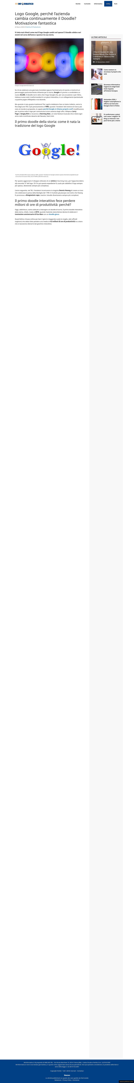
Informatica (98, 4)
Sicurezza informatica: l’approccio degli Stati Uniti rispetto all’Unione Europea (112, 88)
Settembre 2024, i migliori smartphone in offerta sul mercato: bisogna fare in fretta (112, 102)
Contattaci (80, 1071)
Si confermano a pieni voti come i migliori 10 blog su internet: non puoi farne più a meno (112, 117)
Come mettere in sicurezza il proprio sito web (112, 72)
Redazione (58, 1080)
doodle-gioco (54, 214)
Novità (78, 4)
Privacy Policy (67, 1080)
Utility (108, 4)
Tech (115, 4)
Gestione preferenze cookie (126, 1081)
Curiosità (87, 4)
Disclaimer (76, 1080)
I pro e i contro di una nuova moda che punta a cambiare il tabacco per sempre (104, 55)
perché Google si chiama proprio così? (58, 109)
